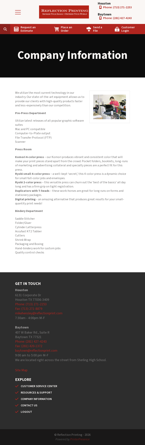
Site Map (21, 370)
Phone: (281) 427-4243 (117, 18)
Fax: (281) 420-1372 (28, 346)
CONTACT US (29, 405)
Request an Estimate (28, 29)
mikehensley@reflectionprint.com (38, 313)
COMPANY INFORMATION (36, 399)
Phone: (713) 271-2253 (117, 7)
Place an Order (66, 29)
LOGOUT (26, 412)
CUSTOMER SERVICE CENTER (39, 386)
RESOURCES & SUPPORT (36, 393)
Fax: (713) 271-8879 (28, 308)
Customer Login (128, 29)
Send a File (97, 29)
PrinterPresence (80, 439)
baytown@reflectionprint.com (36, 350)
